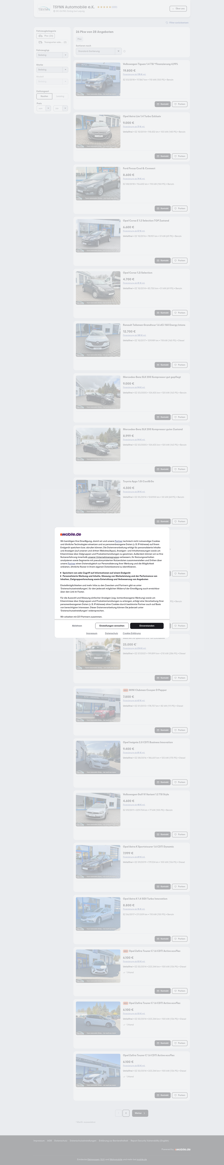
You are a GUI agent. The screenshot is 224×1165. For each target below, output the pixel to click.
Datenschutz (111, 633)
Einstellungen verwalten (111, 625)
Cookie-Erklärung (132, 633)
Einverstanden (146, 625)
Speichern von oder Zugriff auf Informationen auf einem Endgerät (96, 573)
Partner (118, 541)
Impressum (91, 633)
